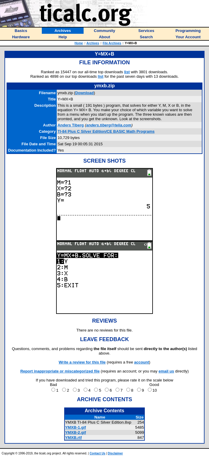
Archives (93, 43)
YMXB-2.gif (75, 432)
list (127, 72)
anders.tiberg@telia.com (108, 125)
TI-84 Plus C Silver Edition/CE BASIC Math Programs (106, 131)
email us (166, 371)
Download (84, 93)
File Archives (112, 43)
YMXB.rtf (73, 437)
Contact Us (97, 453)
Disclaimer (115, 453)
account (141, 362)
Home (79, 43)
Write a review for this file (82, 362)
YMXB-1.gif (75, 427)
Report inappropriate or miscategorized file (60, 371)
